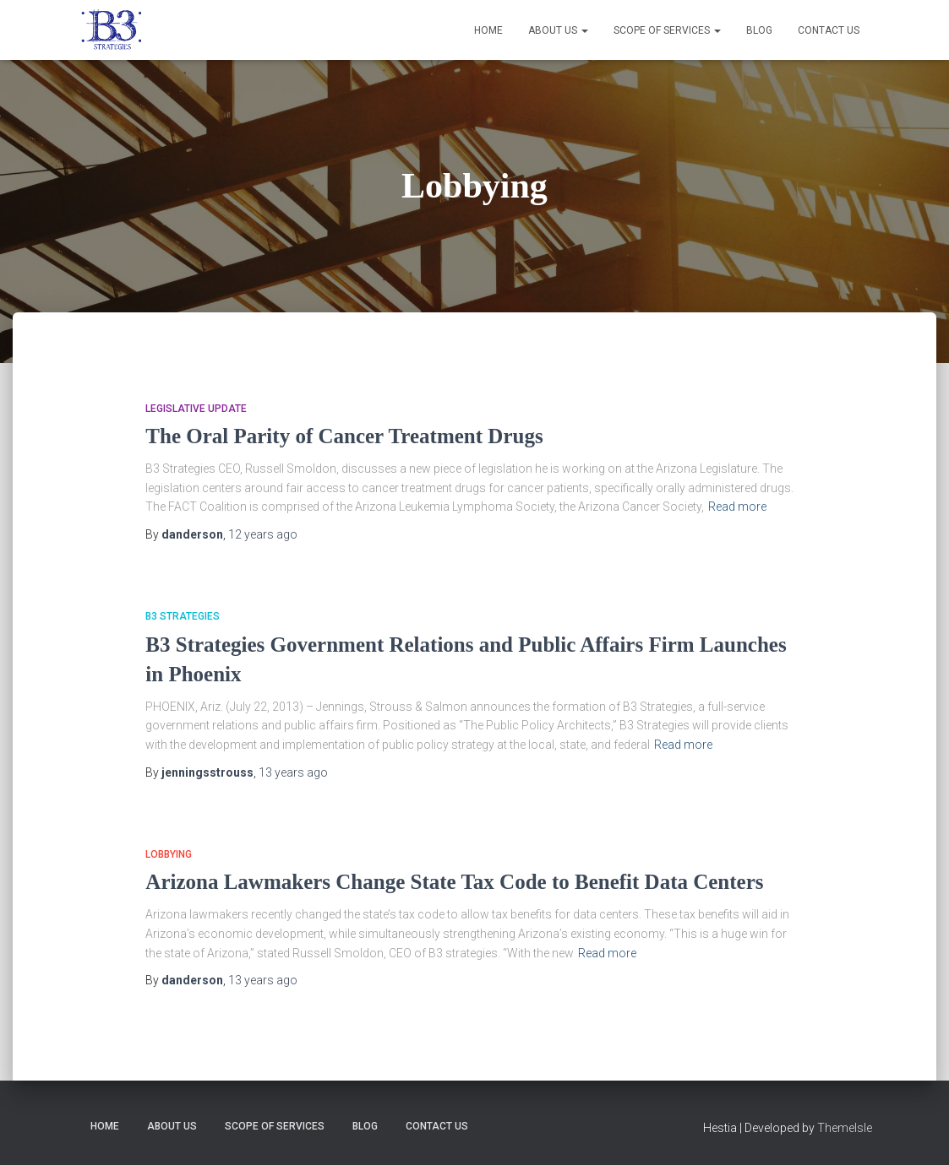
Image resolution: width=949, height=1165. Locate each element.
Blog (759, 30)
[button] (584, 30)
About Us (558, 30)
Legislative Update (196, 409)
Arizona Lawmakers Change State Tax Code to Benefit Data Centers (454, 881)
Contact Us (828, 30)
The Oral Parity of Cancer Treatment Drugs (344, 436)
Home (488, 30)
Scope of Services (667, 30)
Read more (737, 506)
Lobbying (168, 854)
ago (262, 534)
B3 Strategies (182, 616)
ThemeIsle (844, 1128)
